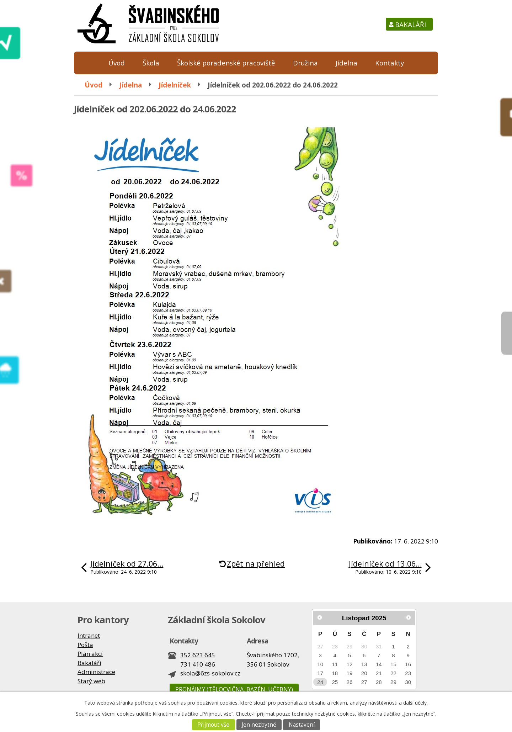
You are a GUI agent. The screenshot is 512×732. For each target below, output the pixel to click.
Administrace (96, 672)
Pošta (85, 645)
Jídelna (346, 62)
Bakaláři (410, 24)
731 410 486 (197, 664)
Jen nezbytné (259, 724)
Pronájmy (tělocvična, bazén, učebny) (234, 689)
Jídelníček (175, 84)
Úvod (116, 62)
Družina (305, 62)
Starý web (91, 681)
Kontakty (389, 62)
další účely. (415, 702)
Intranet (89, 635)
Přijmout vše (213, 724)
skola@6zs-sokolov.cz (210, 673)
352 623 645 (197, 655)
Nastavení (302, 724)
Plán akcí (90, 653)
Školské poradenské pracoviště (226, 62)
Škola (151, 62)
